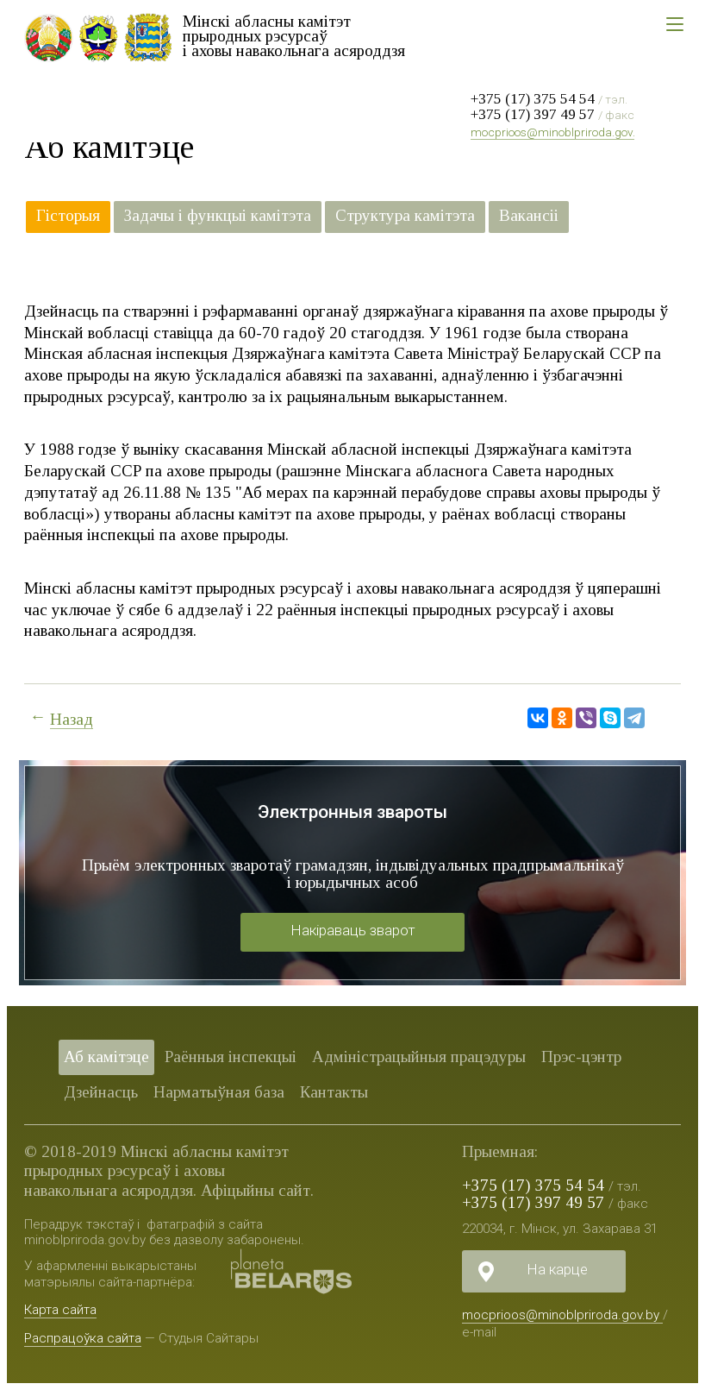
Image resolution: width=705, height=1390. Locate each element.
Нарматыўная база (218, 1092)
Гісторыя (68, 215)
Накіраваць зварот (352, 930)
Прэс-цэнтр (581, 1056)
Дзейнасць (101, 1092)
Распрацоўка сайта (82, 1338)
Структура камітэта (405, 215)
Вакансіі (528, 215)
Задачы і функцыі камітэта (217, 215)
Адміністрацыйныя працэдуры (419, 1056)
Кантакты (334, 1092)
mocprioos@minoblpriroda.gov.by (559, 132)
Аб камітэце (106, 1056)
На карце (557, 1269)
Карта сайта (60, 1310)
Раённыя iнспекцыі (230, 1056)
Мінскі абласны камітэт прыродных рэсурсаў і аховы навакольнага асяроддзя (294, 36)
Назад (71, 719)
